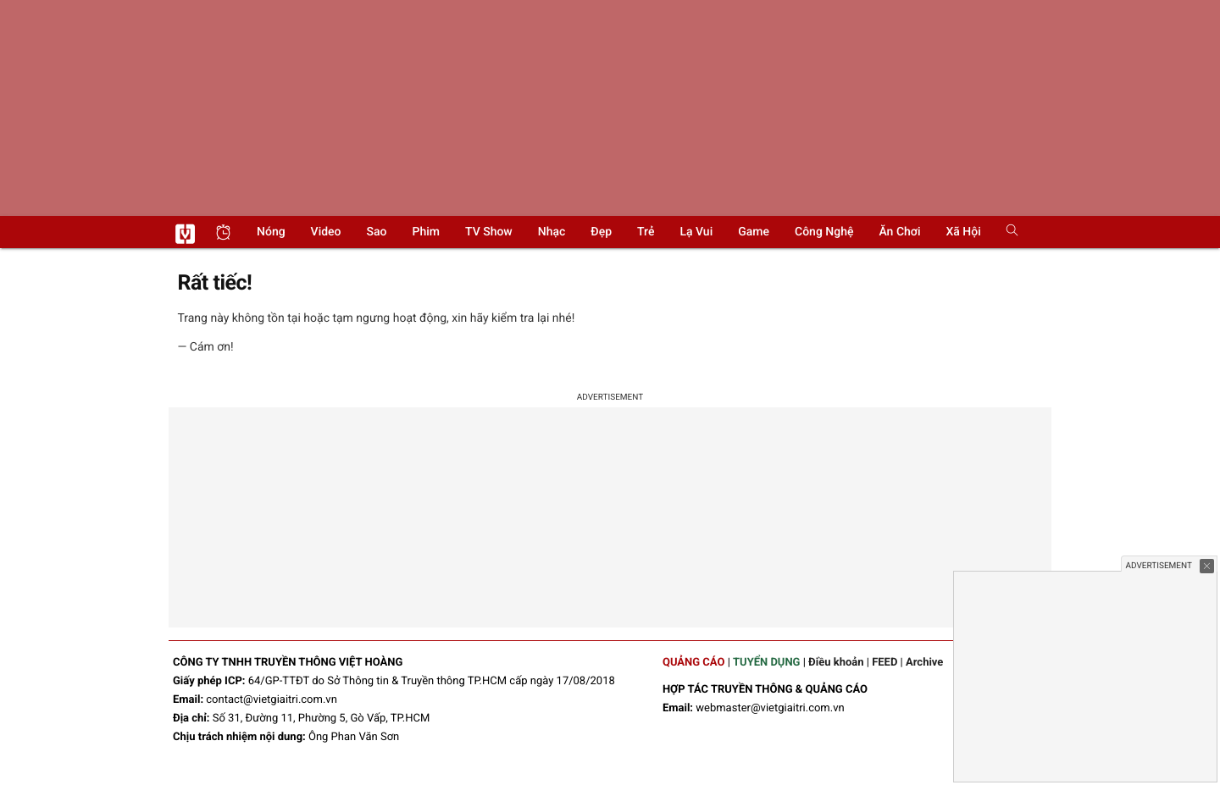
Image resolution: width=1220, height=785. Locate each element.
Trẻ (645, 232)
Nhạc (552, 232)
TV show (489, 232)
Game (753, 232)
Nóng (271, 232)
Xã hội (963, 232)
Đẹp (601, 232)
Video (326, 232)
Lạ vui (696, 232)
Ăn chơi (899, 232)
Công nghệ (824, 232)
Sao (377, 232)
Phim (426, 232)
